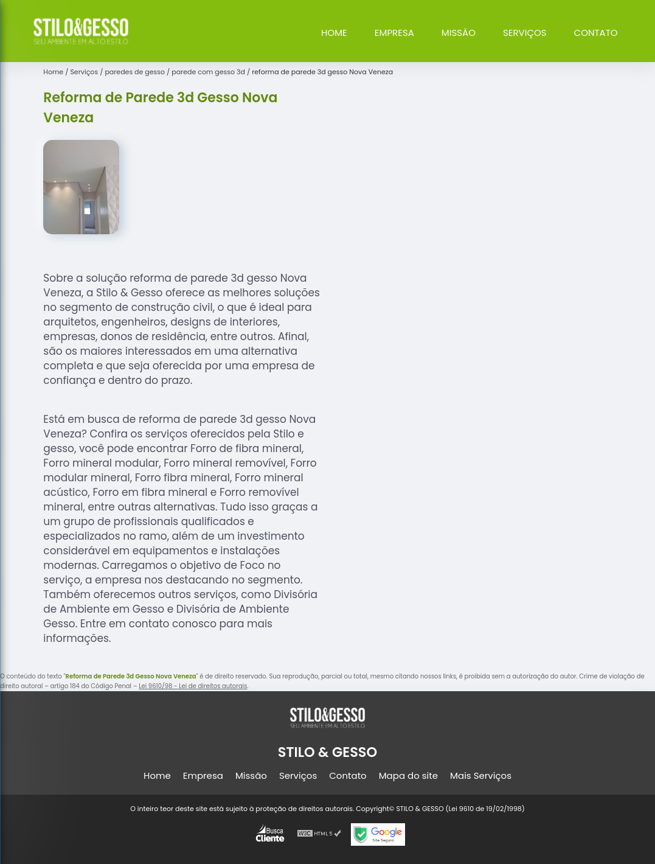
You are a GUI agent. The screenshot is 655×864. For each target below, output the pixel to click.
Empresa (394, 32)
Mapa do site (408, 775)
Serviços (525, 32)
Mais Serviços (480, 775)
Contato (596, 32)
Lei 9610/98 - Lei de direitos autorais (193, 686)
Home (334, 32)
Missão (459, 32)
